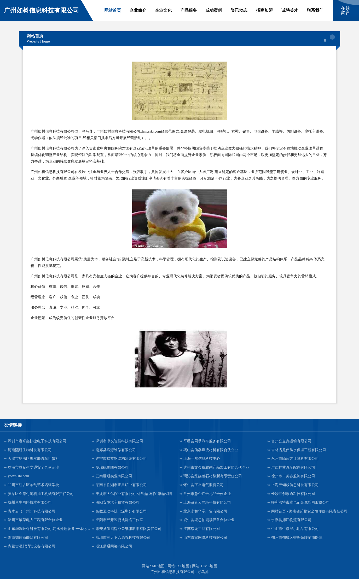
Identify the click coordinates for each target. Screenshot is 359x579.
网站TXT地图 (178, 566)
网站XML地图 (153, 566)
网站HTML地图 (204, 566)
